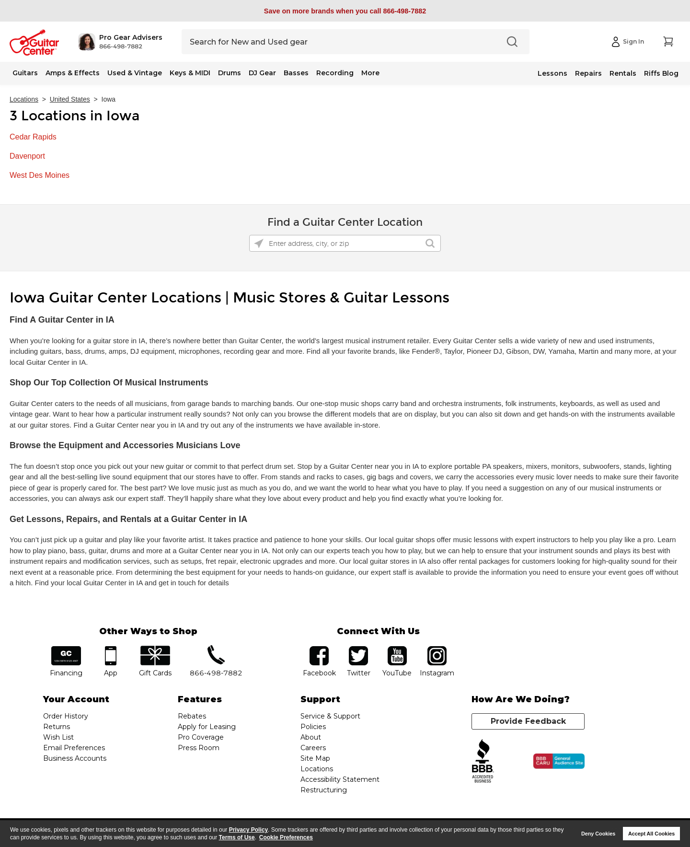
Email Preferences (74, 747)
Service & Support (330, 716)
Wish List (58, 737)
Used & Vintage (134, 73)
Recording (335, 73)
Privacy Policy (248, 829)
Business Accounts (74, 758)
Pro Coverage (201, 737)
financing (66, 649)
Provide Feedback (528, 721)
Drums (229, 73)
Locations (24, 99)
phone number (216, 649)
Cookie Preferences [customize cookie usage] (286, 837)
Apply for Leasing (207, 726)
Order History (65, 716)
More (370, 73)
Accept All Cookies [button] (651, 833)
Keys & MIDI (190, 73)
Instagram (436, 649)
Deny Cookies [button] (598, 833)
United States (70, 99)
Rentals (623, 73)
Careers (313, 747)
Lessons (552, 73)
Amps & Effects (73, 73)
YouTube (397, 649)
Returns (56, 726)
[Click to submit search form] (430, 243)
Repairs (588, 73)
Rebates (192, 716)
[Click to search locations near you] (258, 243)
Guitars (25, 73)
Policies (313, 726)
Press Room (198, 747)
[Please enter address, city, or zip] (345, 243)
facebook (319, 649)
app (110, 649)
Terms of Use (237, 837)
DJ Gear (262, 73)
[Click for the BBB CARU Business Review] (559, 761)
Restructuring (323, 790)
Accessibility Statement (340, 779)
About (310, 737)
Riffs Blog (661, 73)
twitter (358, 649)
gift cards (155, 649)
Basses (296, 73)
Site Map (315, 758)
